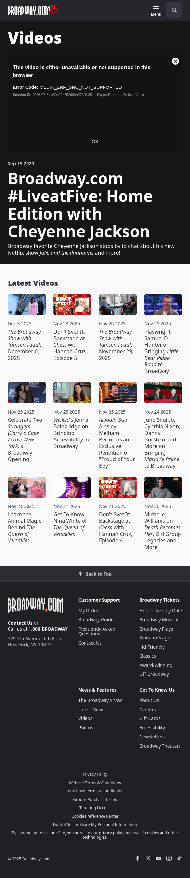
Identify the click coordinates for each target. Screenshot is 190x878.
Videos (85, 718)
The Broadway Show (100, 700)
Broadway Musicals (159, 619)
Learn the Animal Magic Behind (24, 527)
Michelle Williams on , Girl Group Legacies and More (162, 531)
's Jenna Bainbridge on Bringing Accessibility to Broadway (71, 433)
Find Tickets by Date (160, 610)
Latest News (91, 709)
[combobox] (171, 10)
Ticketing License (95, 807)
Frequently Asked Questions (97, 631)
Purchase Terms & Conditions (95, 791)
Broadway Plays (156, 629)
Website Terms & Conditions (95, 783)
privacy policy (111, 833)
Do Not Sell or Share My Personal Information (95, 824)
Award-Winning (155, 665)
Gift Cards (150, 718)
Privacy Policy (95, 774)
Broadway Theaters (160, 746)
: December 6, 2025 (24, 344)
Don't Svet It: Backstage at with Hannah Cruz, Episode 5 (70, 344)
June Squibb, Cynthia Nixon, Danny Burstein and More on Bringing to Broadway (162, 442)
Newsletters (152, 736)
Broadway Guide (96, 619)
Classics (147, 656)
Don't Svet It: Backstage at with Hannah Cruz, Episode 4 (115, 527)
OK (95, 141)
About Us (149, 700)
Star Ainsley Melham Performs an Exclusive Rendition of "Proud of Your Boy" (117, 442)
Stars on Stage (154, 637)
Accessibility (152, 727)
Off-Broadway (154, 674)
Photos (85, 727)
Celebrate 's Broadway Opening (25, 439)
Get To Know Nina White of (70, 524)
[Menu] (156, 11)
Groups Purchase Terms (95, 799)
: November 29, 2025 (116, 344)
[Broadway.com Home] (33, 10)
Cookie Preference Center (95, 816)
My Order (88, 610)
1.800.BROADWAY (48, 629)
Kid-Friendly (152, 647)
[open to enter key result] (174, 10)
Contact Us (20, 623)
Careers (147, 709)
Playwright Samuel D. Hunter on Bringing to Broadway (161, 351)
